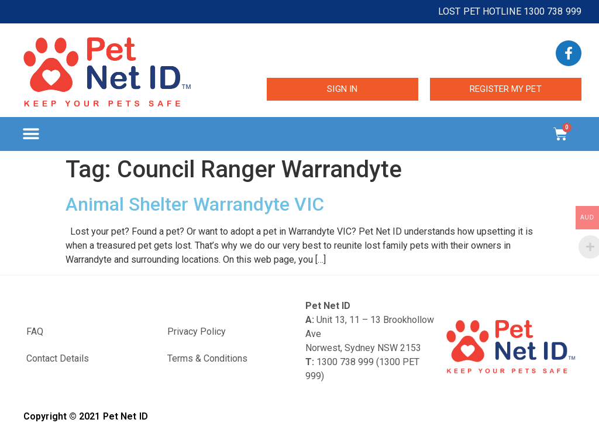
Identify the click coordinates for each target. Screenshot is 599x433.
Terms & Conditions (207, 358)
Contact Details (57, 358)
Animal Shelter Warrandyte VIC (195, 204)
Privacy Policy (196, 331)
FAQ (34, 331)
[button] (31, 134)
